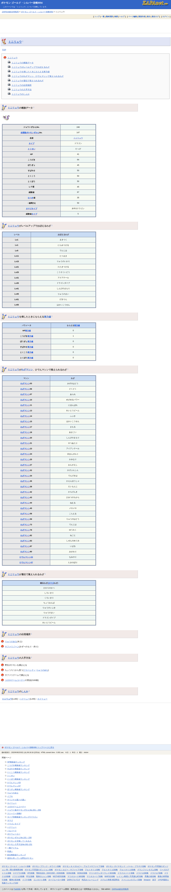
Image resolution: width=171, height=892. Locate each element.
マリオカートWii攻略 (76, 876)
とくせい (31, 149)
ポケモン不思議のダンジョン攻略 (39, 870)
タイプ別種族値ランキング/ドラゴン (22, 817)
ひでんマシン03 (26, 557)
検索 (116, 17)
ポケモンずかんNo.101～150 (19, 837)
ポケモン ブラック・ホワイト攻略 (46, 866)
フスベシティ (30, 670)
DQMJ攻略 (71, 873)
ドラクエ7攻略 (156, 873)
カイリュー (42, 699)
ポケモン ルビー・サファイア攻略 (69, 870)
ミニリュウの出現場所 (21, 85)
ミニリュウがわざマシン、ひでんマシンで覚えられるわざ (37, 76)
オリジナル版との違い (16, 800)
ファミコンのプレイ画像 (131, 880)
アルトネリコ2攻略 (110, 870)
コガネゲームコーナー (15, 680)
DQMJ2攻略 (82, 873)
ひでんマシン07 (26, 562)
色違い (10, 851)
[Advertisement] (85, 26)
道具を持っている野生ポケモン (20, 858)
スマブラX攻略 (19, 873)
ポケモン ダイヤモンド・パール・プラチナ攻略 (126, 866)
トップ (97, 17)
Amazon (147, 880)
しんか (24, 691)
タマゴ (29, 209)
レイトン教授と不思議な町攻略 (130, 876)
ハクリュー (25, 699)
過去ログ (155, 17)
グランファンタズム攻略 (147, 870)
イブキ (10, 796)
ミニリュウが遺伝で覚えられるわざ (27, 80)
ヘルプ (122, 17)
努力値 (47, 316)
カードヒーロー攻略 (56, 880)
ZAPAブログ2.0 (73, 880)
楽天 (154, 880)
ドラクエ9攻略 (18, 876)
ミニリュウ (15, 41)
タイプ (31, 143)
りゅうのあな (11, 641)
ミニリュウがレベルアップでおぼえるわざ (30, 67)
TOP (4, 50)
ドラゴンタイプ (13, 824)
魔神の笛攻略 (14, 880)
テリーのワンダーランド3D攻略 (102, 873)
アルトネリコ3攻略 (128, 870)
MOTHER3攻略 (59, 876)
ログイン (165, 17)
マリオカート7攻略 (95, 876)
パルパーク (12, 831)
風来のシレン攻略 (43, 876)
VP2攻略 (30, 873)
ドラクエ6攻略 (142, 873)
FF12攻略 (30, 876)
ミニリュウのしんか (20, 94)
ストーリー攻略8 (14, 813)
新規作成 (141, 17)
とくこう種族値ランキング (18, 772)
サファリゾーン (12, 646)
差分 (148, 17)
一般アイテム (12, 848)
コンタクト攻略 (39, 880)
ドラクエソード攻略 (126, 873)
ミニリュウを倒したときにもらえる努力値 (30, 72)
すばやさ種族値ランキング (18, 769)
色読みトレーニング (90, 880)
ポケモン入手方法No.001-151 (19, 844)
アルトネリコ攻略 (92, 870)
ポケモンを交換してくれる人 (19, 841)
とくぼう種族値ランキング (18, 779)
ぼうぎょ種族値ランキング (18, 789)
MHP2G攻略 (110, 876)
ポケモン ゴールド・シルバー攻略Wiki (22, 2)
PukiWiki (17, 889)
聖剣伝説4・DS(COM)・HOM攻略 (50, 873)
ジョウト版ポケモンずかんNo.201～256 (24, 810)
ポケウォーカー (13, 834)
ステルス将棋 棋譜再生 (110, 880)
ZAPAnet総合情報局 (10, 12)
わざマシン (27, 369)
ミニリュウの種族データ (22, 63)
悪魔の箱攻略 (150, 876)
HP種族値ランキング (16, 762)
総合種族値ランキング (16, 855)
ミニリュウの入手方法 (21, 89)
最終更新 (109, 17)
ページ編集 (132, 17)
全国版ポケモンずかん (30, 133)
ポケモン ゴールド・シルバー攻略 (16, 866)
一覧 (102, 17)
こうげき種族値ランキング (18, 765)
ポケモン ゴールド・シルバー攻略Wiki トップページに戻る (29, 747)
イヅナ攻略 (27, 880)
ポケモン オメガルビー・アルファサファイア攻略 (83, 866)
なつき (30, 198)
